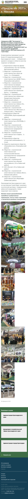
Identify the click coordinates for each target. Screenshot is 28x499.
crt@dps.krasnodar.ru (9, 493)
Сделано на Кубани (6, 465)
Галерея (3, 473)
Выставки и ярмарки (6, 467)
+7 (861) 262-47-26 (10, 491)
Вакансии (3, 477)
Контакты (3, 475)
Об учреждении (5, 463)
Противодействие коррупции (8, 479)
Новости (3, 469)
